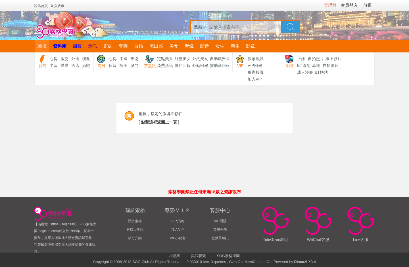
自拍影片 (331, 65)
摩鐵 (189, 46)
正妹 (107, 46)
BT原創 (303, 65)
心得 (54, 58)
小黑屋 (174, 256)
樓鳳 (86, 58)
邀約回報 (183, 65)
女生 (219, 46)
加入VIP (255, 79)
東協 (134, 58)
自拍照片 (316, 58)
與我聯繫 (198, 256)
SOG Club (140, 262)
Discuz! (300, 262)
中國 (124, 58)
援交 (64, 58)
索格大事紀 (134, 230)
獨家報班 (256, 72)
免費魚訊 (165, 65)
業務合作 (220, 230)
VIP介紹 (177, 221)
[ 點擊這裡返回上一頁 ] (159, 122)
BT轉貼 (321, 72)
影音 (204, 46)
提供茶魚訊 (220, 238)
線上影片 (333, 58)
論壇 (42, 46)
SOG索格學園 (228, 256)
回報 (77, 46)
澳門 (134, 65)
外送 (75, 58)
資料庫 (59, 46)
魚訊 (92, 46)
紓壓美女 (183, 58)
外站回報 (200, 65)
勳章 (250, 46)
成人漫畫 (305, 72)
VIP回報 (255, 65)
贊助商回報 (220, 65)
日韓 (113, 65)
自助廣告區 (220, 58)
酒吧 (86, 65)
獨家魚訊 (256, 58)
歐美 (124, 65)
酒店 (75, 65)
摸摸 (64, 65)
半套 (54, 65)
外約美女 (200, 58)
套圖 (123, 46)
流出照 (156, 46)
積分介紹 (135, 238)
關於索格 (135, 221)
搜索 (198, 26)
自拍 (138, 46)
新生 (235, 46)
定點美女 (165, 58)
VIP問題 (220, 221)
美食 (173, 46)
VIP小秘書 (177, 238)
